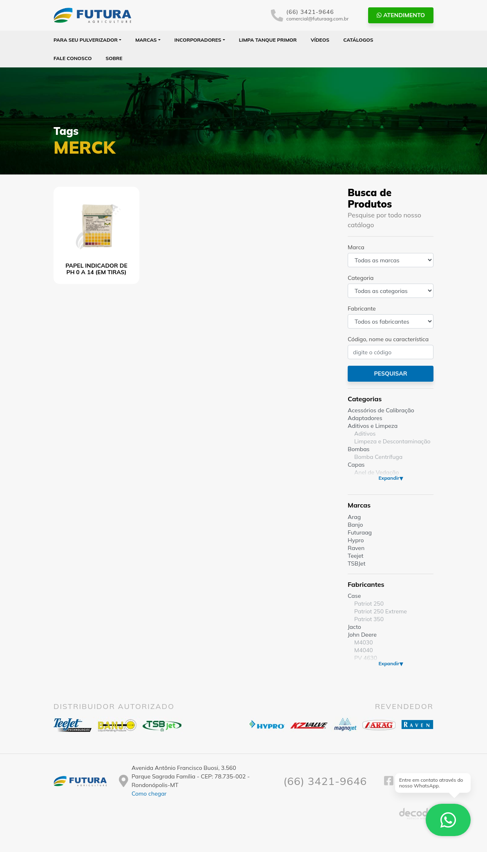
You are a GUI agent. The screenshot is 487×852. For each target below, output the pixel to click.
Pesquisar (390, 373)
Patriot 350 (369, 619)
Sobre (114, 58)
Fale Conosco (73, 58)
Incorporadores (197, 40)
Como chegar (149, 793)
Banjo (355, 524)
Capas (356, 464)
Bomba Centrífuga (378, 457)
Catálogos (358, 40)
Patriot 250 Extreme (380, 611)
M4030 (363, 642)
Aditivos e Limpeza (373, 425)
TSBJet (356, 563)
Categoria (360, 278)
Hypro (356, 540)
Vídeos (320, 40)
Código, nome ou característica (388, 339)
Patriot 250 (369, 603)
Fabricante (362, 308)
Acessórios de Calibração (381, 410)
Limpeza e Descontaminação (392, 441)
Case (354, 595)
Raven (356, 548)
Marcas (146, 40)
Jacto (354, 627)
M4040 (363, 650)
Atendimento (401, 15)
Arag (354, 517)
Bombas (359, 449)
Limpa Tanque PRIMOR (268, 40)
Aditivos (364, 433)
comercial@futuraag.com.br (317, 19)
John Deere (362, 634)
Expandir (388, 478)
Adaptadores (365, 418)
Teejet (355, 555)
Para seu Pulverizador (86, 40)
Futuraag (360, 532)
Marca (356, 247)
